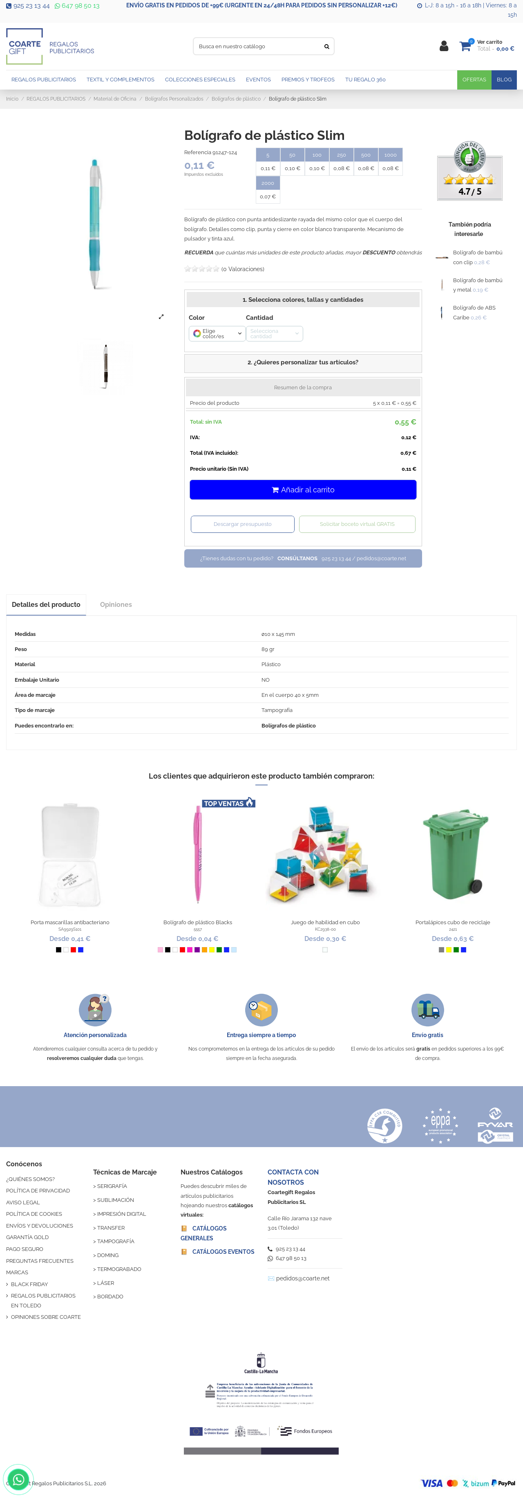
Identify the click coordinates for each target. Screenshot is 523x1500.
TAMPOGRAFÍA (115, 1241)
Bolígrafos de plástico (289, 726)
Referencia (197, 152)
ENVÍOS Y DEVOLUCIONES (39, 1226)
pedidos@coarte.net (303, 1278)
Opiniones (116, 605)
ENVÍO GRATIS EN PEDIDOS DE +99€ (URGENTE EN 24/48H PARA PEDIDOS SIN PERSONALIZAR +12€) (261, 5)
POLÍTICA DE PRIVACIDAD (38, 1191)
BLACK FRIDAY (29, 1284)
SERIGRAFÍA (112, 1186)
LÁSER (105, 1283)
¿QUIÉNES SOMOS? (30, 1179)
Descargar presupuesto (243, 524)
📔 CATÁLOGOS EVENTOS (218, 1252)
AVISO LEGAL (23, 1202)
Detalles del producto (46, 605)
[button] (303, 363)
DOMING (107, 1255)
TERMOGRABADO (119, 1269)
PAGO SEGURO (24, 1249)
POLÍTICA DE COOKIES (34, 1214)
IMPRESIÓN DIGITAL (121, 1214)
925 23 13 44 (28, 5)
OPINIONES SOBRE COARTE (46, 1317)
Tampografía (277, 710)
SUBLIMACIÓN (115, 1200)
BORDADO (110, 1296)
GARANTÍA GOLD (27, 1237)
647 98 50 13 (76, 5)
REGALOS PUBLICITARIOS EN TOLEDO (43, 1300)
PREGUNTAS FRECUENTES (40, 1261)
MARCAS (17, 1272)
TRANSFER (111, 1228)
